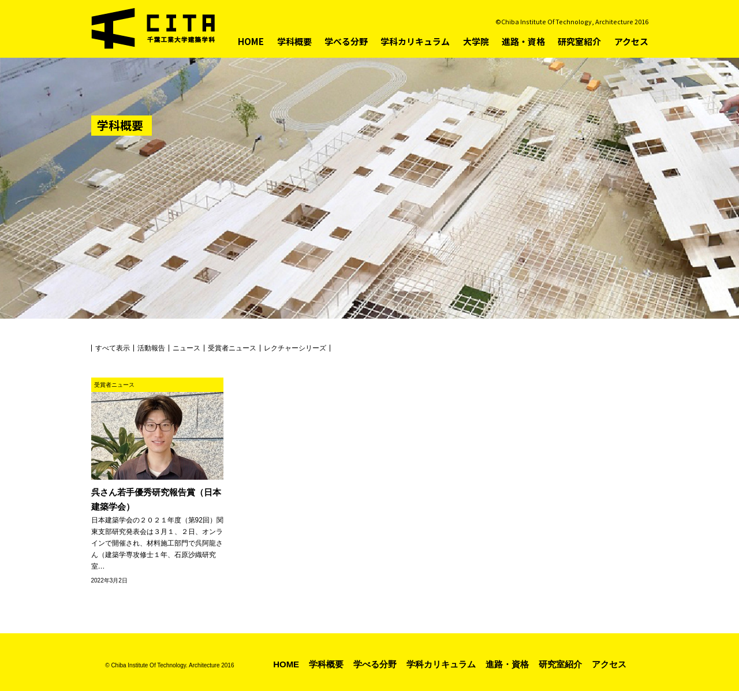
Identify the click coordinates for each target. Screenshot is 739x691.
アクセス (631, 41)
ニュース (186, 348)
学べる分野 (346, 41)
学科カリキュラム (415, 41)
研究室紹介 (579, 41)
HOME (251, 41)
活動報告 (151, 348)
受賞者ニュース (232, 348)
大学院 (476, 41)
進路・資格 (523, 41)
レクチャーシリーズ (295, 348)
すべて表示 (112, 348)
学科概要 (294, 41)
